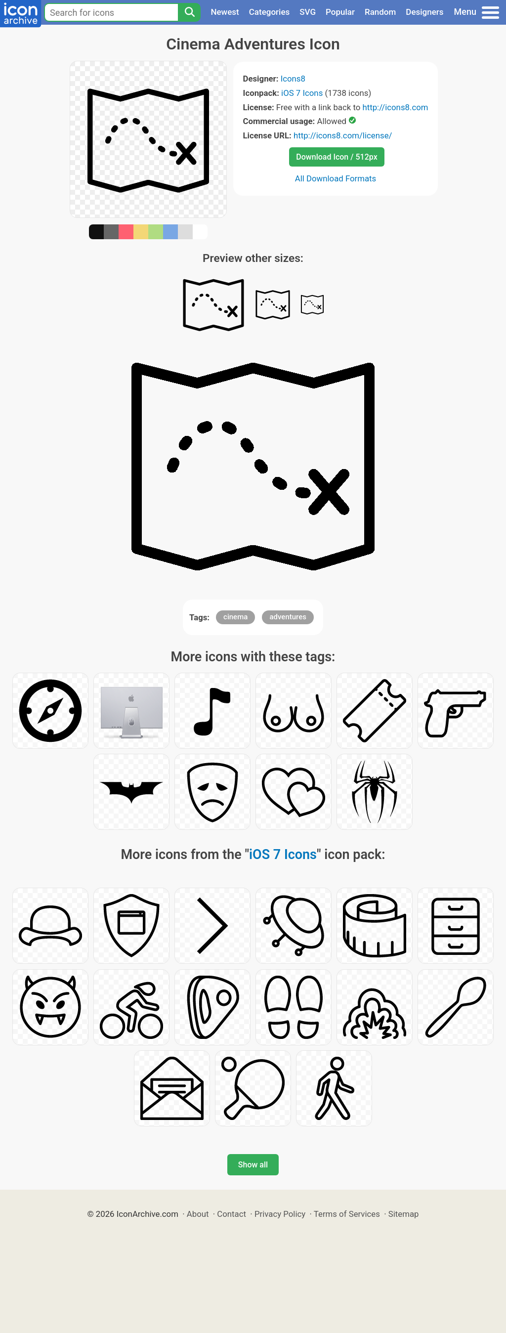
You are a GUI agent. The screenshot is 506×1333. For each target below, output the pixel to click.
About (198, 1214)
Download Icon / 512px (336, 157)
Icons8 (293, 79)
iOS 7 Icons (302, 93)
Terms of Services (347, 1214)
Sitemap (403, 1214)
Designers (424, 12)
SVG (307, 12)
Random (380, 12)
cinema (235, 616)
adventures (287, 616)
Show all (253, 1164)
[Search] (189, 12)
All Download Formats (336, 178)
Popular (340, 12)
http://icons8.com (395, 107)
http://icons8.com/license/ (343, 135)
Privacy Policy (279, 1214)
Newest (225, 12)
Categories (269, 12)
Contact (231, 1214)
